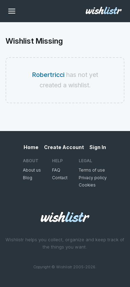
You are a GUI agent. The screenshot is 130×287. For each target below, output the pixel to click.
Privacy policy (93, 177)
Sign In (97, 147)
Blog (27, 177)
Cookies (87, 185)
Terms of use (92, 170)
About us (32, 170)
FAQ (56, 170)
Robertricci (48, 74)
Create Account (64, 147)
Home (31, 147)
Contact (60, 177)
